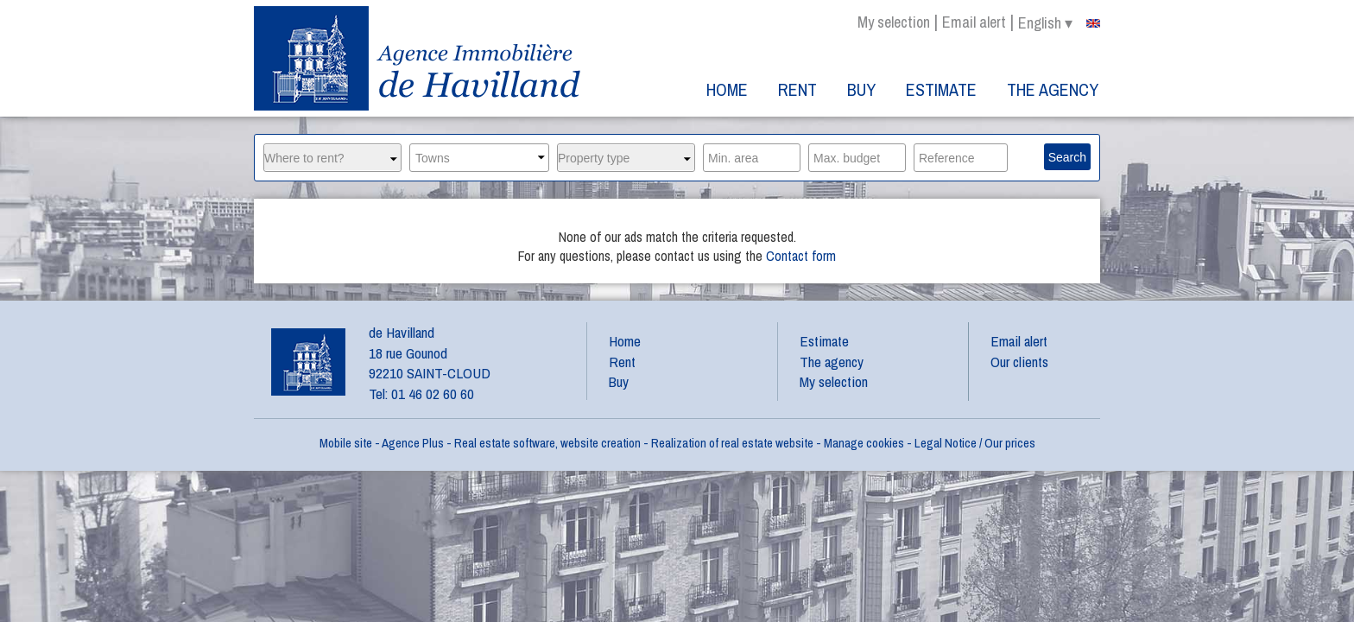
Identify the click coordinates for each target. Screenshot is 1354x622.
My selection (893, 22)
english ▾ (1059, 23)
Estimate (941, 89)
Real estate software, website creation (547, 443)
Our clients (1019, 361)
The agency (1052, 89)
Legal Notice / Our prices (974, 443)
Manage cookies (864, 443)
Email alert (974, 22)
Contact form (801, 255)
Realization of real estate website (732, 443)
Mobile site (346, 443)
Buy (861, 89)
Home (727, 89)
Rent (797, 89)
